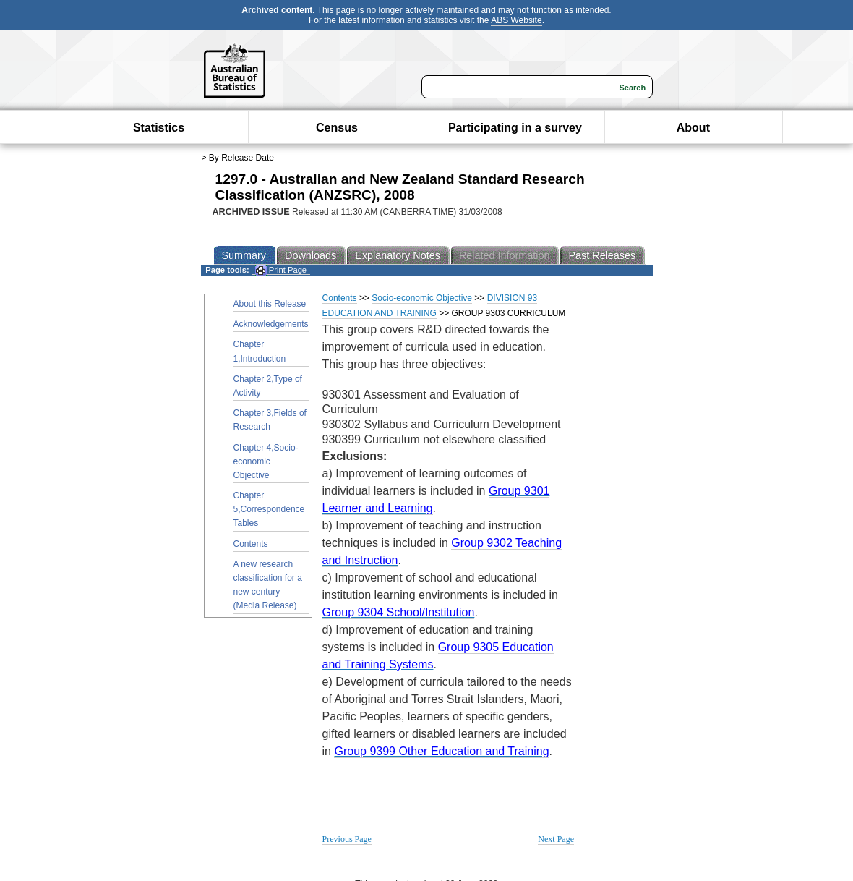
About (693, 128)
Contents (250, 544)
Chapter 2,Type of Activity (267, 386)
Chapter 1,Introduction (259, 351)
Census (337, 128)
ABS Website (516, 20)
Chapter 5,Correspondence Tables (269, 509)
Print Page (281, 270)
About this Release (270, 304)
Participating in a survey (515, 128)
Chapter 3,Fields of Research (270, 420)
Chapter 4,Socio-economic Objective (266, 461)
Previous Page (347, 839)
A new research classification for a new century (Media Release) (267, 585)
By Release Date (241, 158)
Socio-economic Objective (422, 298)
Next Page (556, 839)
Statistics (158, 128)
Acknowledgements (271, 324)
